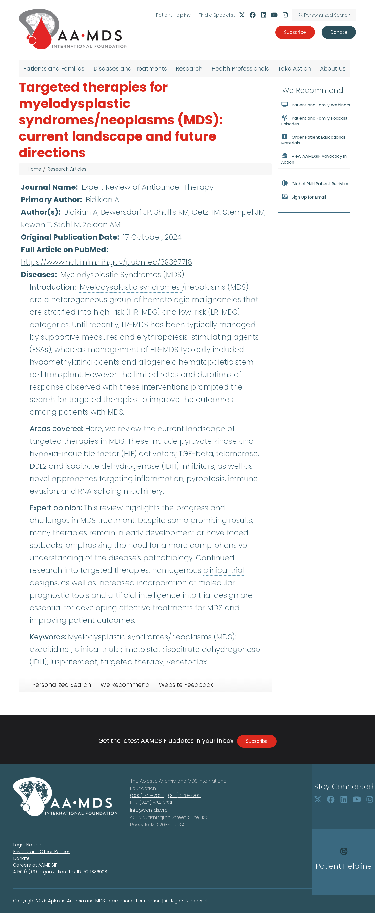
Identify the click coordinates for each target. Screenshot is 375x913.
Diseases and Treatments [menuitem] (130, 69)
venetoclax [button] (188, 662)
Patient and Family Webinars (315, 104)
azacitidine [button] (50, 649)
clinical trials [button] (97, 649)
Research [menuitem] (189, 69)
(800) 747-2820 (147, 795)
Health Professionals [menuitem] (240, 69)
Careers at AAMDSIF (35, 865)
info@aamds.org (149, 810)
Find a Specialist (217, 15)
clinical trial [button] (223, 570)
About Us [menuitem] (333, 69)
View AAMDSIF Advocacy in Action (314, 159)
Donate (21, 858)
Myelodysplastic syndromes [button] (130, 287)
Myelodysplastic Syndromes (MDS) (122, 275)
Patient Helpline (173, 15)
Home (34, 169)
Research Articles (66, 169)
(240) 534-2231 (156, 803)
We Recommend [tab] (125, 685)
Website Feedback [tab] (186, 685)
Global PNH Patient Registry (314, 183)
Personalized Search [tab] (61, 685)
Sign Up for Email (303, 196)
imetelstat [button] (143, 649)
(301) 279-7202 (184, 795)
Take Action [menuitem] (294, 69)
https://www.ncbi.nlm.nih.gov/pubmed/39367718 (106, 262)
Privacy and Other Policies (41, 851)
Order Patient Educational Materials (313, 140)
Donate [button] (338, 32)
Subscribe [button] (295, 32)
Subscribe (257, 741)
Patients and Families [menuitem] (53, 69)
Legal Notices (28, 845)
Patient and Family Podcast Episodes (314, 121)
